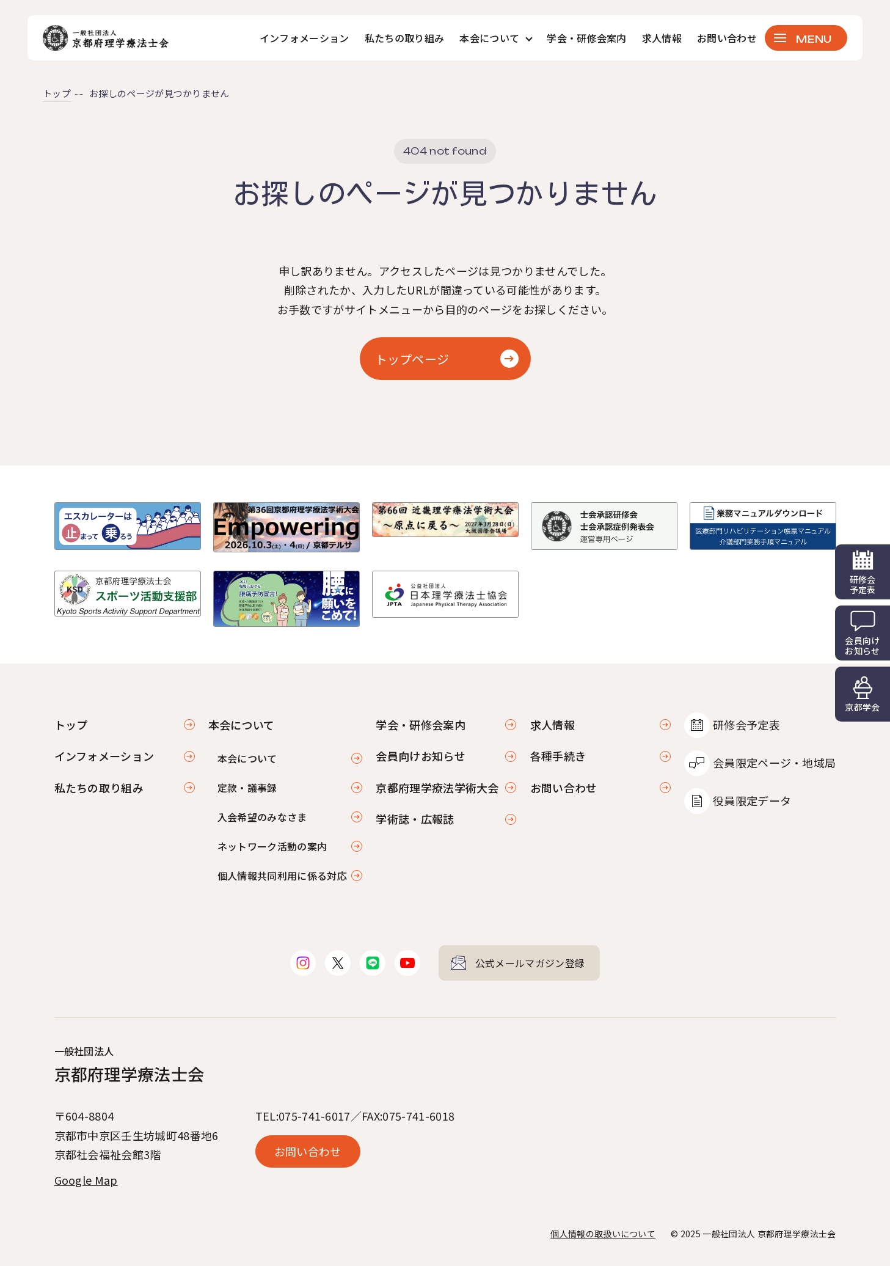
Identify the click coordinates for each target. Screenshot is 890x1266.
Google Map (86, 1180)
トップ (57, 93)
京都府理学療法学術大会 (437, 788)
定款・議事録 (247, 787)
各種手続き (558, 756)
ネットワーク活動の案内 (272, 846)
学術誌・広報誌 (415, 819)
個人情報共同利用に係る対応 (282, 875)
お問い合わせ (727, 38)
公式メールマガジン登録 (530, 963)
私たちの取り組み (405, 38)
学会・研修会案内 (587, 38)
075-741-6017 (315, 1116)
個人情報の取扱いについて (602, 1234)
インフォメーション (304, 38)
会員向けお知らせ (420, 756)
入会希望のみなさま (262, 817)
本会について (247, 758)
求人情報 (662, 38)
